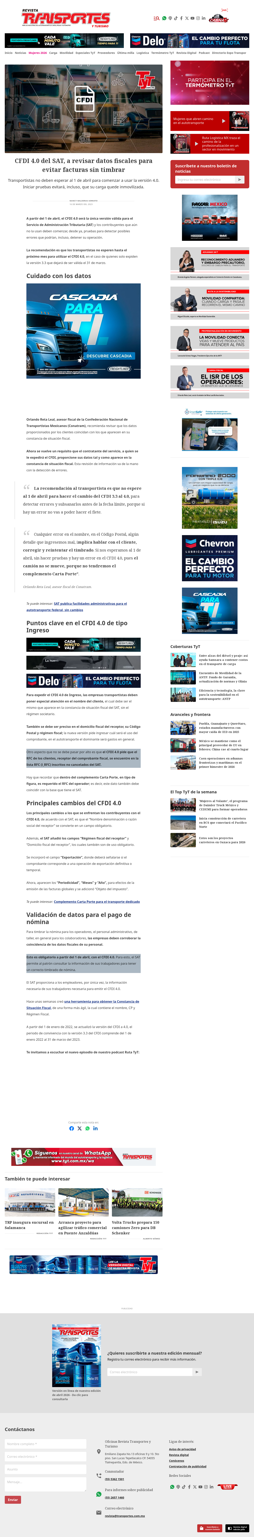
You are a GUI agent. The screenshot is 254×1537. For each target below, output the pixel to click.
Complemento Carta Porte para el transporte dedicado (97, 894)
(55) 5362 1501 (114, 1466)
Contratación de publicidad (187, 1458)
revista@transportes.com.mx (125, 1503)
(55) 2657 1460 (114, 1485)
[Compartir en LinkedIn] (95, 1120)
